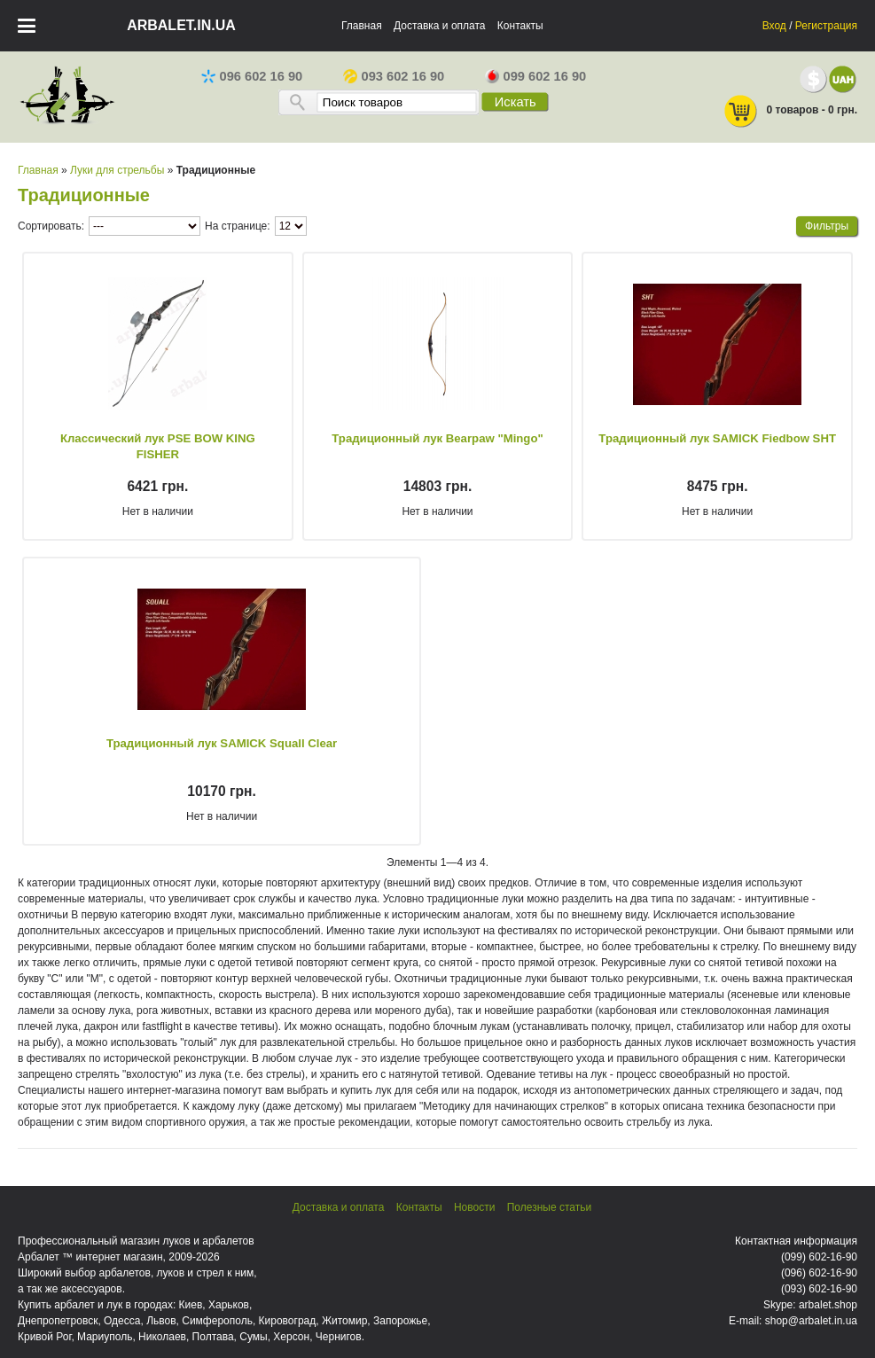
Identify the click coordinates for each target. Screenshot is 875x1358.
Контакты (520, 26)
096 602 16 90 (252, 76)
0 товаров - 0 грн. (790, 111)
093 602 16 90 (394, 76)
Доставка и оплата (440, 26)
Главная (361, 26)
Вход (774, 26)
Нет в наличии (157, 511)
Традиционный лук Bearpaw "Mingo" (437, 438)
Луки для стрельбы (117, 170)
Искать (515, 102)
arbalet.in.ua (181, 25)
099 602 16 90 (536, 76)
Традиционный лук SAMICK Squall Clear (221, 743)
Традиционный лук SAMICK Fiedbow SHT (717, 438)
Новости (474, 1207)
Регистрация (826, 26)
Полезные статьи (549, 1207)
